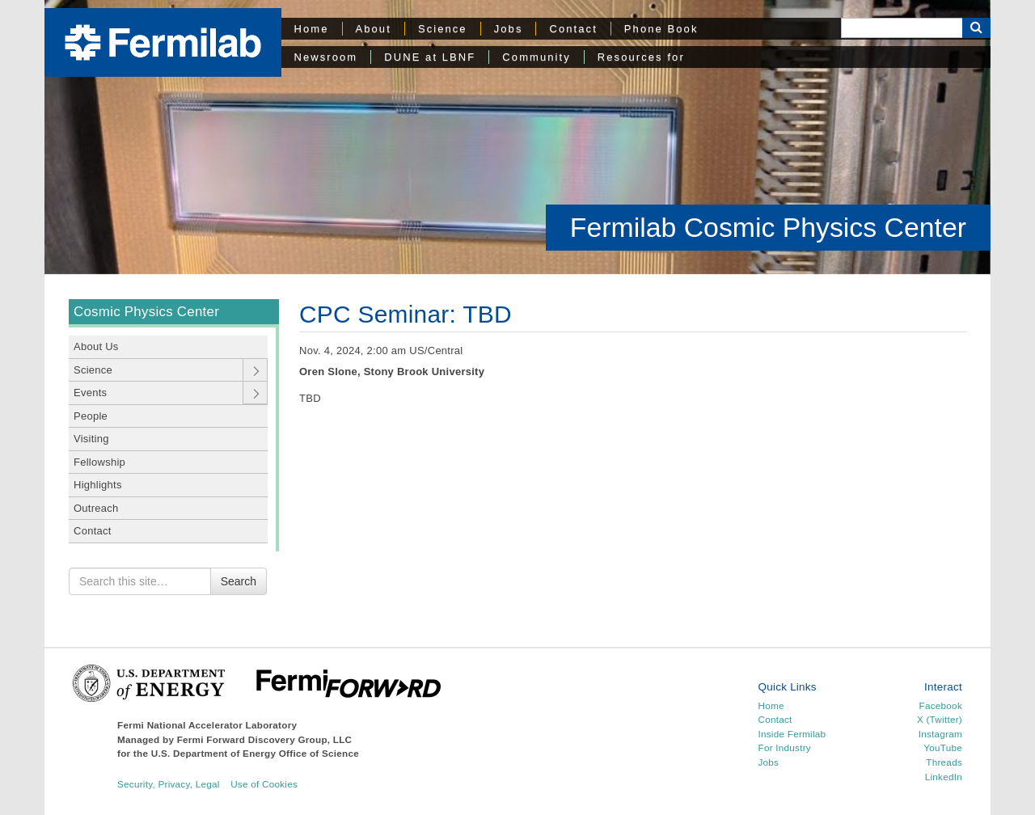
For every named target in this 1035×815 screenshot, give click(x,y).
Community (536, 57)
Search (238, 581)
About (373, 29)
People (91, 416)
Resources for (641, 57)
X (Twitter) (939, 719)
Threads (944, 762)
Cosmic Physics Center (146, 311)
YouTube (942, 747)
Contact (573, 29)
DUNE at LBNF (429, 57)
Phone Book (661, 29)
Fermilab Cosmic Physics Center (768, 227)
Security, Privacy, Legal (168, 784)
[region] (517, 137)
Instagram (940, 733)
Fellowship (99, 462)
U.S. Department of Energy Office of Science (255, 753)
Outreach (96, 508)
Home (311, 29)
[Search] (901, 28)
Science (442, 29)
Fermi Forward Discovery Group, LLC (265, 739)
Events (90, 392)
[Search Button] (976, 28)
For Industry (784, 747)
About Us (96, 346)
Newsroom (326, 57)
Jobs (508, 29)
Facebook (940, 705)
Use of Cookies (264, 784)
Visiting (91, 439)
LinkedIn (943, 776)
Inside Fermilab (792, 733)
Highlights (98, 485)
